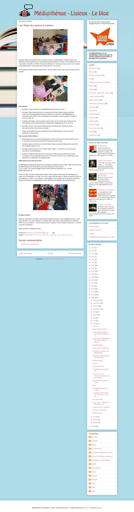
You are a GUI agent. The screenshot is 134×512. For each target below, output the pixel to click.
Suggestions (93, 135)
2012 (93, 286)
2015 (93, 277)
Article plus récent (25, 253)
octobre (95, 306)
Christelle (94, 437)
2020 (93, 262)
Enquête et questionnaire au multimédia (101, 356)
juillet (95, 315)
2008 (93, 297)
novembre (96, 303)
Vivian (93, 483)
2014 (93, 280)
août (94, 312)
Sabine (93, 472)
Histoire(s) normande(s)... (106, 190)
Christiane (94, 441)
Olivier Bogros (95, 468)
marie (93, 491)
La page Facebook (95, 230)
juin (94, 318)
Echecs (95, 363)
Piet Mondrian (102, 146)
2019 (93, 265)
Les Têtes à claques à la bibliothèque (101, 352)
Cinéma (91, 89)
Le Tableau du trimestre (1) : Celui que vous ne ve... (101, 394)
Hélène (93, 445)
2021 (93, 259)
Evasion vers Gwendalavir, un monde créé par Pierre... (101, 340)
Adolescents (93, 68)
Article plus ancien (75, 253)
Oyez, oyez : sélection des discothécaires (101, 403)
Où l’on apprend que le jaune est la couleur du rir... (101, 334)
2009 (93, 295)
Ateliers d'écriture (94, 75)
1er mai (95, 326)
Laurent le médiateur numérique (101, 456)
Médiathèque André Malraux (100, 460)
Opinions (92, 121)
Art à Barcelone (98, 399)
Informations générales (96, 103)
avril (94, 323)
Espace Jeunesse (67, 235)
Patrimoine (92, 125)
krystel (93, 487)
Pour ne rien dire (94, 128)
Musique (92, 117)
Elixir (94, 385)
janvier (95, 422)
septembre (96, 309)
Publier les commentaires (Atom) (54, 259)
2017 (93, 271)
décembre (96, 300)
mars (95, 417)
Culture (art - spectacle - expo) (51, 235)
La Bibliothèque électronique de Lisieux (102, 237)
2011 (93, 289)
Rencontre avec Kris (99, 410)
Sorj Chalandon (98, 345)
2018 (93, 268)
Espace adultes (94, 100)
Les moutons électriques (101, 348)
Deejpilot (86, 508)
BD (90, 79)
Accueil (50, 253)
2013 (93, 283)
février (95, 419)
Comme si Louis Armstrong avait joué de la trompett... (101, 375)
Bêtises (91, 86)
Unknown (94, 476)
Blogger (99, 508)
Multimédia (92, 114)
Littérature (92, 107)
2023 (93, 254)
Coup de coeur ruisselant (101, 407)
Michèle (93, 464)
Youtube (91, 233)
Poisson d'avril (97, 413)
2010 (93, 292)
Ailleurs (91, 72)
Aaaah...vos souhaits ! (105, 160)
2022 (93, 256)
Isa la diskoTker (96, 448)
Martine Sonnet (98, 360)
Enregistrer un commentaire (30, 244)
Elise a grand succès (99, 329)
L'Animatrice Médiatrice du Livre (101, 452)
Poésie (91, 132)
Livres (91, 110)
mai (94, 321)
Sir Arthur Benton (98, 366)
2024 (93, 251)
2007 (93, 426)
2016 (93, 274)
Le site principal (94, 226)
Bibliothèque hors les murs (33, 235)
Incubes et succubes (105, 204)
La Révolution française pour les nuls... (106, 174)
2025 (93, 248)
